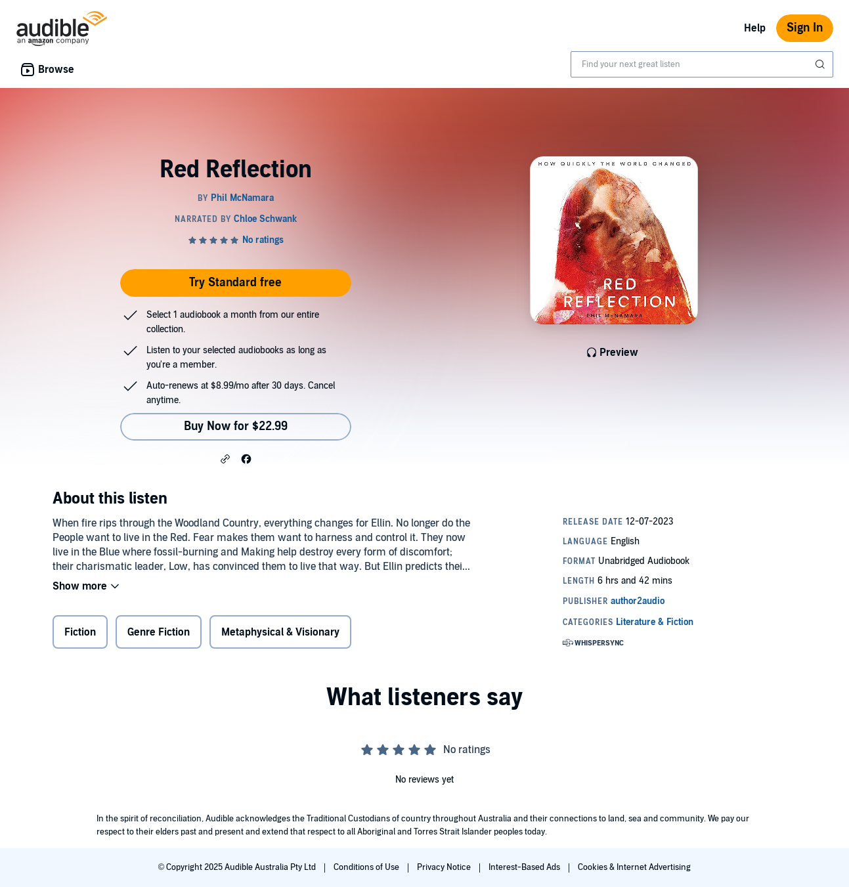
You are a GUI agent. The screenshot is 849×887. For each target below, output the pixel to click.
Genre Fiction (158, 632)
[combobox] (702, 64)
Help (755, 28)
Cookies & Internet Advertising (634, 867)
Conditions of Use (367, 867)
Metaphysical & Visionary (280, 632)
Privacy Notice (445, 867)
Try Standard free (235, 283)
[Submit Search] (821, 64)
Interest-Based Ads (525, 867)
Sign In (805, 28)
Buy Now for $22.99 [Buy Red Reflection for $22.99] (236, 426)
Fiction (80, 632)
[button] (225, 458)
